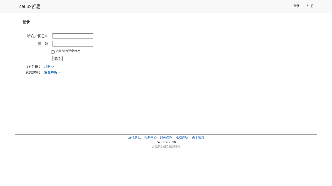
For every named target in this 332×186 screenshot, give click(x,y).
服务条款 (166, 137)
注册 (310, 6)
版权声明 (182, 137)
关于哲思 (198, 137)
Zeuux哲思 (30, 6)
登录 (296, 6)
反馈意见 (134, 137)
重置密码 (50, 72)
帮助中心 (150, 137)
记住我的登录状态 (68, 51)
